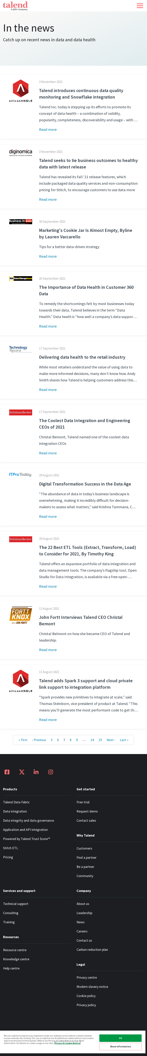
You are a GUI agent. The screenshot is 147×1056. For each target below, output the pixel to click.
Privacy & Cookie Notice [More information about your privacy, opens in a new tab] (67, 1042)
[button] (140, 6)
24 (92, 740)
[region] (72, 1043)
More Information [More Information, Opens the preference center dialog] (120, 1046)
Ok (120, 1038)
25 (100, 740)
